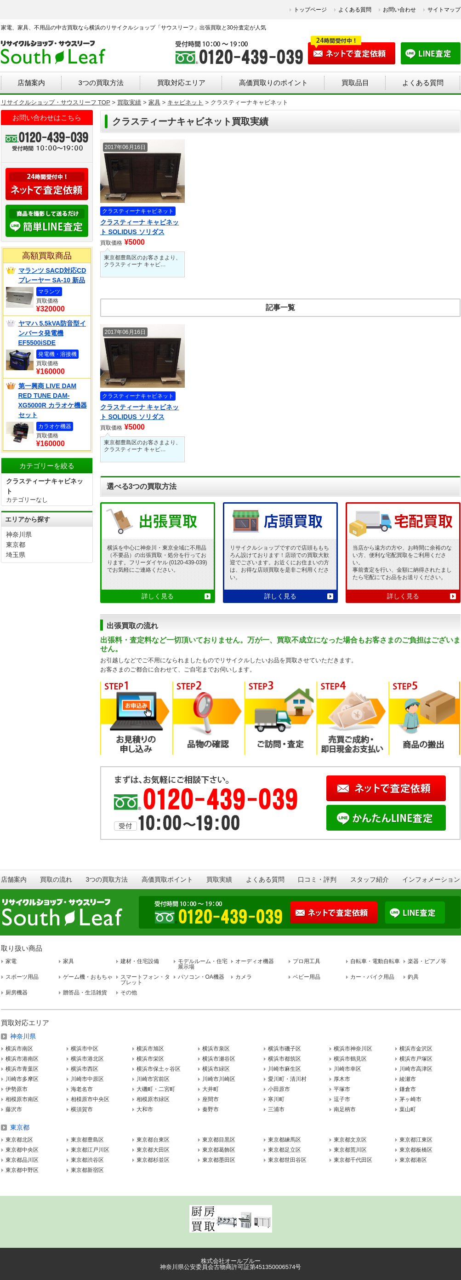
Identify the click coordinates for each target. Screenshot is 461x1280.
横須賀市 (82, 1109)
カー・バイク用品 (372, 977)
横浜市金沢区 (416, 1048)
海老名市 (82, 1089)
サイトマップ (444, 9)
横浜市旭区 (150, 1048)
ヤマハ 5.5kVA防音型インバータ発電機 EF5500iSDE (52, 333)
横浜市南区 (19, 1048)
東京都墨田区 (218, 1160)
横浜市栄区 (150, 1059)
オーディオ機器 (254, 961)
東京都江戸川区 (90, 1150)
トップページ (310, 9)
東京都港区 (413, 1160)
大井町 (210, 1089)
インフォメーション (431, 879)
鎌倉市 (407, 1089)
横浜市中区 (84, 1048)
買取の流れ (56, 879)
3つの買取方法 (100, 82)
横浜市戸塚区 (416, 1059)
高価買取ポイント (167, 879)
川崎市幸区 (347, 1069)
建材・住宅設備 (139, 961)
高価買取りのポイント (273, 82)
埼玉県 (15, 554)
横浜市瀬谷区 (218, 1059)
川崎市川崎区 (218, 1079)
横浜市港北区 (87, 1059)
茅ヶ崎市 (410, 1099)
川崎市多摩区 (22, 1079)
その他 (128, 992)
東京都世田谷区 (287, 1160)
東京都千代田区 (353, 1160)
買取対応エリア (181, 82)
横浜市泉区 (216, 1048)
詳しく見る (158, 596)
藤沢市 (14, 1109)
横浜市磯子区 (284, 1048)
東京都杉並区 (153, 1160)
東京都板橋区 (416, 1150)
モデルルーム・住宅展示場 (203, 964)
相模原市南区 (22, 1099)
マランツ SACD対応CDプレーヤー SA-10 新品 (52, 275)
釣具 (413, 977)
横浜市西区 (84, 1069)
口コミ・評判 (317, 879)
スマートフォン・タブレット (145, 980)
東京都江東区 (416, 1140)
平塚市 (342, 1089)
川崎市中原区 (87, 1079)
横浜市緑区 (216, 1069)
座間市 (210, 1099)
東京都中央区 (22, 1150)
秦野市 (210, 1109)
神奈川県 (19, 534)
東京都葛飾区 (218, 1150)
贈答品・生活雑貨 (85, 992)
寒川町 (276, 1099)
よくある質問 (354, 9)
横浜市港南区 (22, 1059)
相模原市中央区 (90, 1099)
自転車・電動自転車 (375, 961)
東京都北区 (19, 1140)
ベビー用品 (306, 977)
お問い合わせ (399, 9)
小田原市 (279, 1089)
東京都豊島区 (87, 1140)
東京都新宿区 (87, 1170)
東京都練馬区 (284, 1140)
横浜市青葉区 (22, 1069)
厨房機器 (17, 992)
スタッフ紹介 (369, 879)
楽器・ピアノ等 (427, 961)
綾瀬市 (407, 1079)
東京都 (15, 544)
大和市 (145, 1109)
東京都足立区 (284, 1150)
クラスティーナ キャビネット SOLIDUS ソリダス (139, 226)
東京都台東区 (153, 1140)
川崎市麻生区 (284, 1069)
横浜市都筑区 (284, 1059)
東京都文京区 (350, 1140)
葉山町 (407, 1109)
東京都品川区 (22, 1160)
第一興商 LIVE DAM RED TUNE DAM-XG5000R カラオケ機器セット (52, 400)
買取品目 (355, 82)
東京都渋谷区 (87, 1160)
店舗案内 (31, 82)
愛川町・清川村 (287, 1079)
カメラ (243, 977)
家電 (11, 961)
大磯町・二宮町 (156, 1089)
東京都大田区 (153, 1150)
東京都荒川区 (350, 1150)
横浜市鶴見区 (350, 1059)
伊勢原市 (17, 1089)
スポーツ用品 (22, 977)
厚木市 (342, 1079)
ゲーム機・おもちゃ (88, 977)
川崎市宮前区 (153, 1079)
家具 (68, 961)
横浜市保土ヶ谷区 (159, 1069)
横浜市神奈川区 (353, 1048)
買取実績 (219, 879)
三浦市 (276, 1109)
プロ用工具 (306, 961)
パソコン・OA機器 (201, 977)
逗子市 (342, 1099)
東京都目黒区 (218, 1140)
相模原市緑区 (153, 1099)
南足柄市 (345, 1109)
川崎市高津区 (416, 1069)
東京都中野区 (22, 1170)
